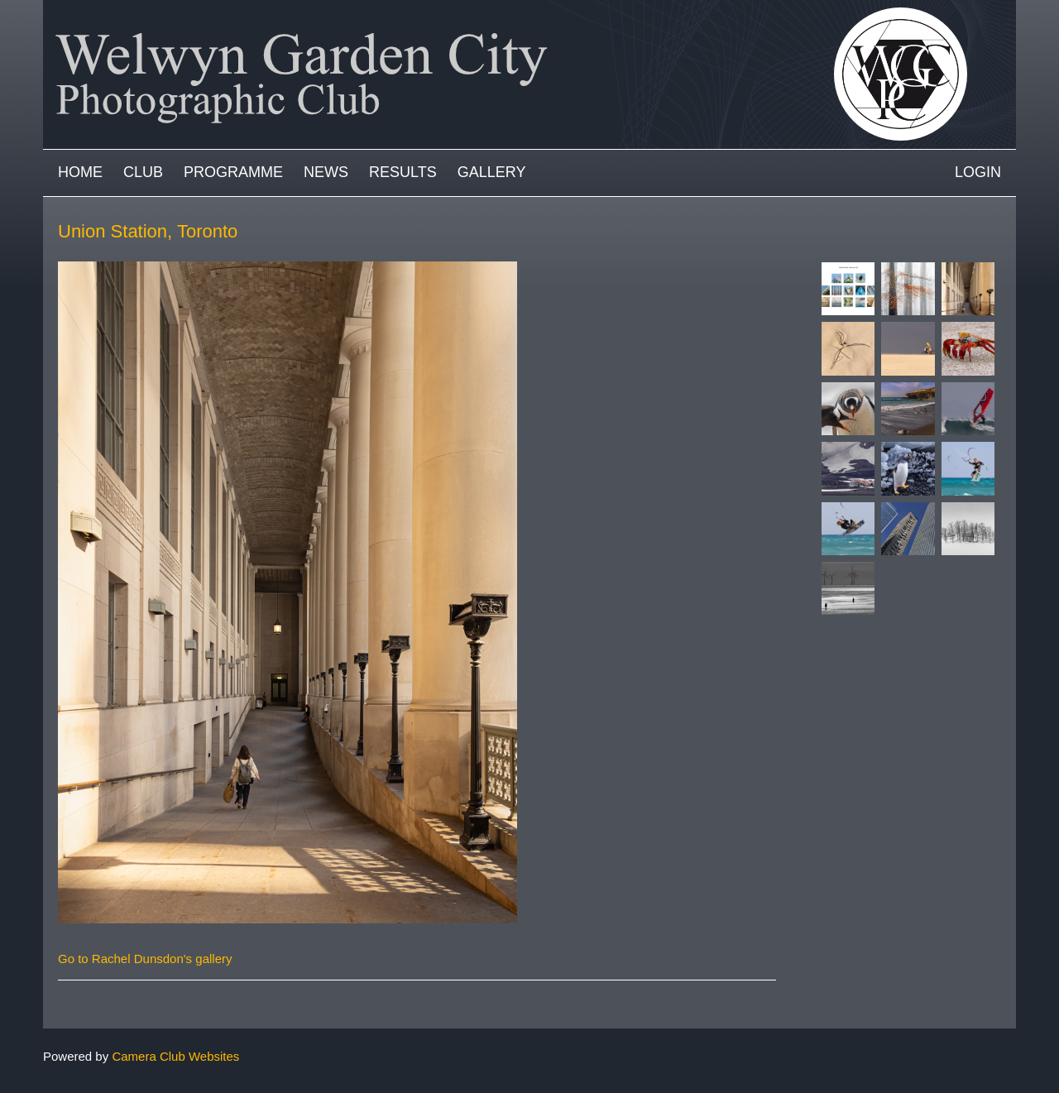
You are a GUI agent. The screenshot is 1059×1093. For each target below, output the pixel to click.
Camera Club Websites (175, 1056)
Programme (233, 172)
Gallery (492, 172)
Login (978, 172)
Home (80, 172)
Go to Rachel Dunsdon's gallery (145, 959)
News (326, 172)
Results (403, 172)
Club (143, 172)
